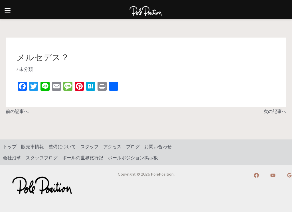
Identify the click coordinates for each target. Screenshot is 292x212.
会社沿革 (12, 157)
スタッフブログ (42, 157)
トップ (10, 146)
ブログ (133, 146)
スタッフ (89, 146)
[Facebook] (256, 175)
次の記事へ (274, 111)
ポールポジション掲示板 (133, 157)
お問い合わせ (158, 146)
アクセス (112, 146)
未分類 (26, 69)
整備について (62, 146)
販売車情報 (32, 146)
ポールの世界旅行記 (82, 157)
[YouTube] (272, 175)
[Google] (289, 175)
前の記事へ (17, 111)
